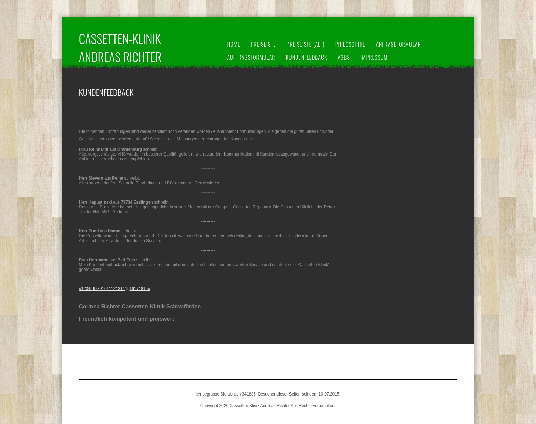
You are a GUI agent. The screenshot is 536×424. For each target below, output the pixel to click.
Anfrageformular (398, 44)
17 (136, 288)
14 (122, 288)
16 (132, 288)
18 (141, 288)
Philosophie (350, 44)
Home (233, 44)
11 (109, 288)
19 (145, 288)
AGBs (344, 57)
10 (104, 288)
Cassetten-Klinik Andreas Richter (120, 47)
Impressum (374, 57)
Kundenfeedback (306, 57)
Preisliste (263, 44)
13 (118, 288)
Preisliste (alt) (306, 44)
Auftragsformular (251, 57)
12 (113, 288)
